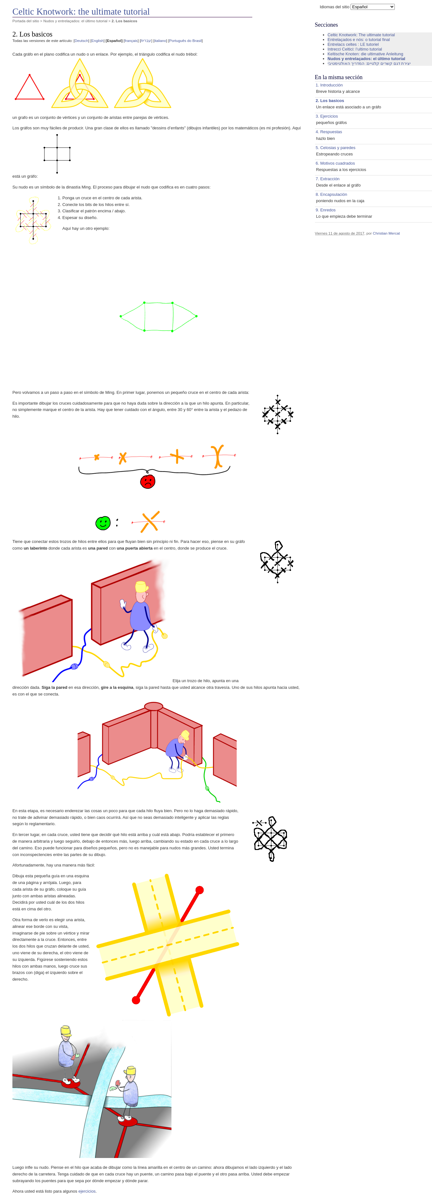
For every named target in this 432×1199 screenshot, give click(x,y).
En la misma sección (339, 77)
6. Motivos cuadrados (335, 163)
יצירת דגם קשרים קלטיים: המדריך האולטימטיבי (369, 63)
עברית (146, 40)
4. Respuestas (329, 131)
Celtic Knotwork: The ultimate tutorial (361, 34)
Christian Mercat (386, 233)
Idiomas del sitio (334, 6)
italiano (160, 40)
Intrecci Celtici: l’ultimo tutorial (355, 49)
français (131, 40)
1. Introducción (329, 85)
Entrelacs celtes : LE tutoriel (353, 44)
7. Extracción (327, 178)
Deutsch (81, 40)
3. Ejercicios (327, 116)
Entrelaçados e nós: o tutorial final (359, 39)
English (97, 40)
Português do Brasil (185, 40)
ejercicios (86, 1191)
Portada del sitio (25, 21)
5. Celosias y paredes (335, 147)
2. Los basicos (330, 100)
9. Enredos (326, 210)
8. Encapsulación (331, 194)
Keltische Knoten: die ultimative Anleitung (365, 53)
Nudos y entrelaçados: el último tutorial (75, 21)
